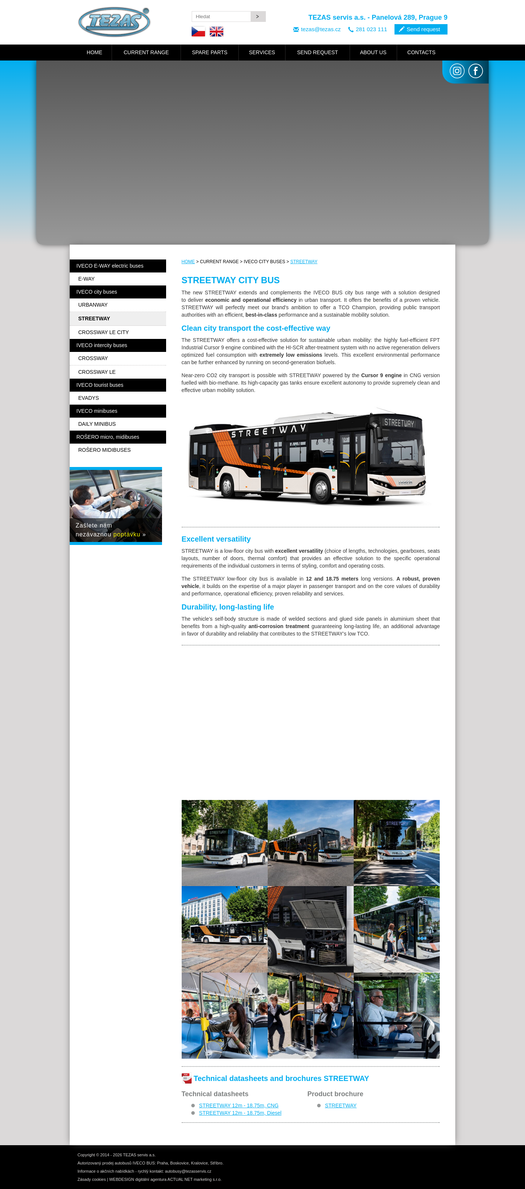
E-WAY (86, 279)
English (216, 31)
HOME (94, 52)
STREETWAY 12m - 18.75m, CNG (238, 1105)
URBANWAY (93, 305)
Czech (198, 31)
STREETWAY (303, 261)
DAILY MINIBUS (97, 424)
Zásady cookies (91, 1179)
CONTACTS (421, 52)
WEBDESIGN (121, 1179)
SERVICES (262, 52)
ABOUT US (373, 52)
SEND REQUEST (317, 52)
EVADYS (88, 398)
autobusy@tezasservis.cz (188, 1171)
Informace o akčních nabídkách (105, 1171)
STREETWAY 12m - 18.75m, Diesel (240, 1113)
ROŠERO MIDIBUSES (104, 450)
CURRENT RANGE (146, 52)
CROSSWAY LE (97, 372)
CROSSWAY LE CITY (103, 332)
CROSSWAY (93, 358)
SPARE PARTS (210, 52)
